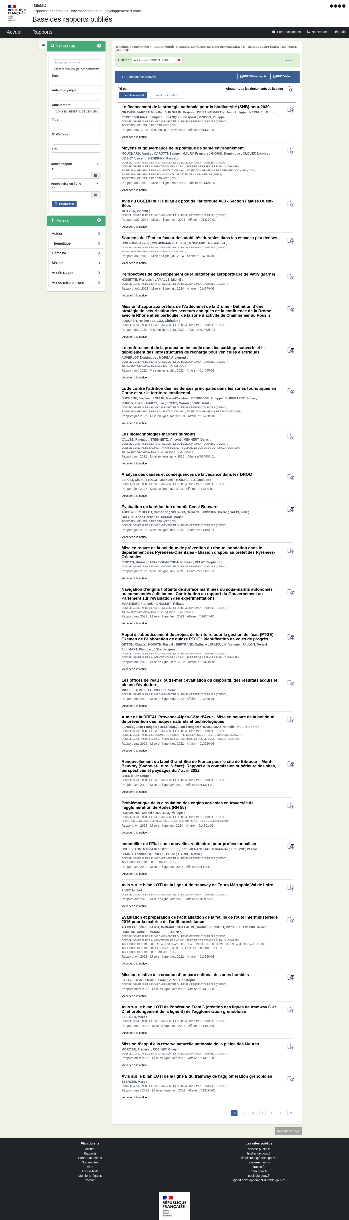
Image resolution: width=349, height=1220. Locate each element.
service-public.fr (259, 1149)
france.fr (259, 1167)
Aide (90, 1167)
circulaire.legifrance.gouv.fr (258, 1158)
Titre (55, 119)
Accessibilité (90, 1171)
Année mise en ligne (68, 282)
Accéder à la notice (134, 137)
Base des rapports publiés (72, 19)
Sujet (55, 75)
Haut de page (288, 1131)
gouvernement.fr (259, 1162)
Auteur (57, 233)
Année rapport (63, 273)
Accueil (90, 1149)
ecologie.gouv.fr (259, 1175)
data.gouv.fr (259, 1171)
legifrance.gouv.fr (259, 1153)
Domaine (59, 253)
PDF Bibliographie (253, 76)
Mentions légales (90, 1175)
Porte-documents (90, 1158)
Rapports (90, 1153)
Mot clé (57, 263)
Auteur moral (61, 105)
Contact (90, 1180)
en (53, 168)
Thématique (61, 243)
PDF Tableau (282, 76)
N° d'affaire (60, 134)
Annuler (289, 60)
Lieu (55, 149)
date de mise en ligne (167, 95)
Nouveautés (90, 1162)
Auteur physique (64, 90)
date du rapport (133, 95)
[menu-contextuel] (53, 68)
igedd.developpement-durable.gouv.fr (259, 1180)
